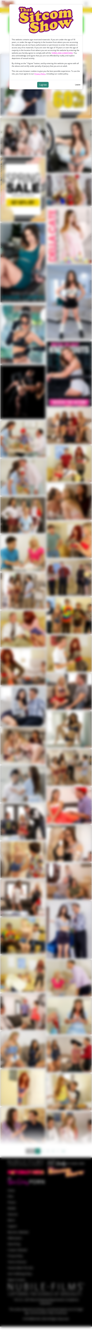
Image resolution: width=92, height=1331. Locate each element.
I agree (43, 84)
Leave (77, 84)
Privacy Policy (39, 74)
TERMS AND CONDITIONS (62, 53)
